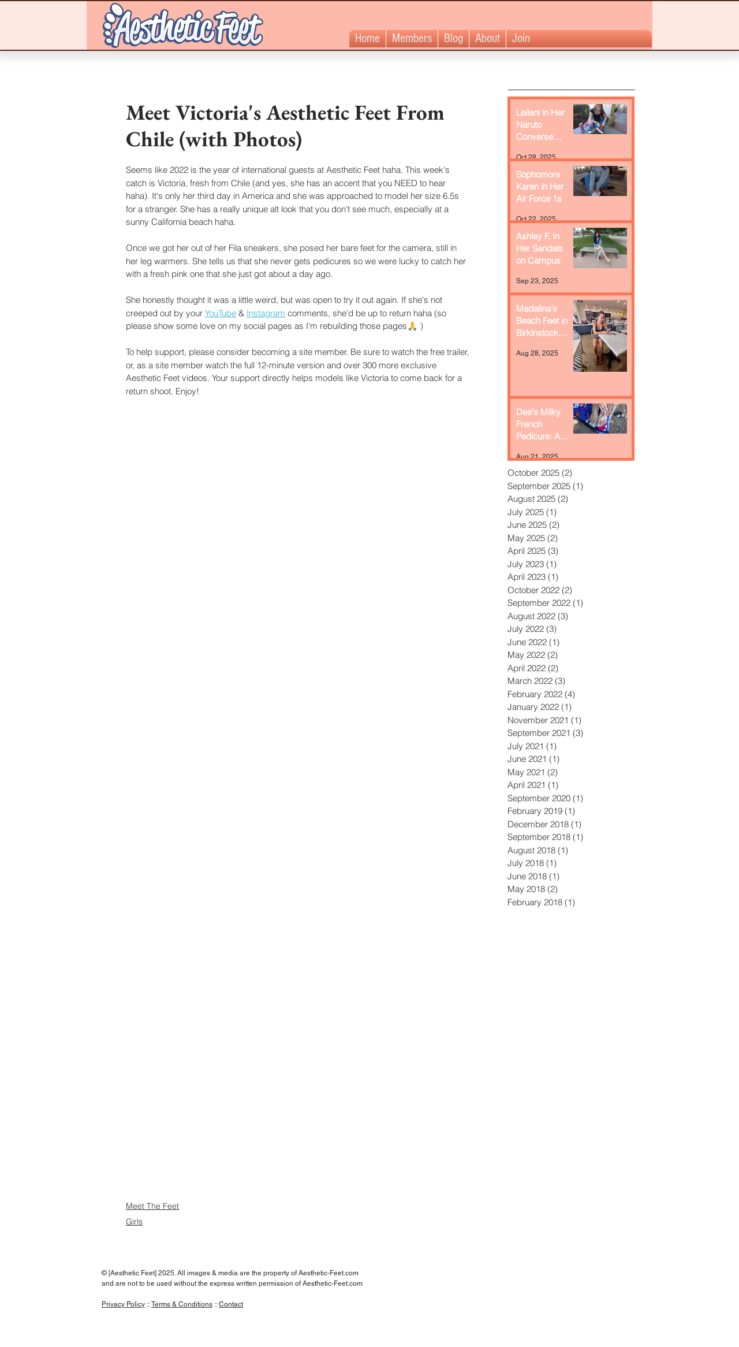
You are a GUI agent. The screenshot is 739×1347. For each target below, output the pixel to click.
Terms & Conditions (181, 1304)
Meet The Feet (152, 1206)
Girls (134, 1221)
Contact (231, 1304)
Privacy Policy (123, 1304)
